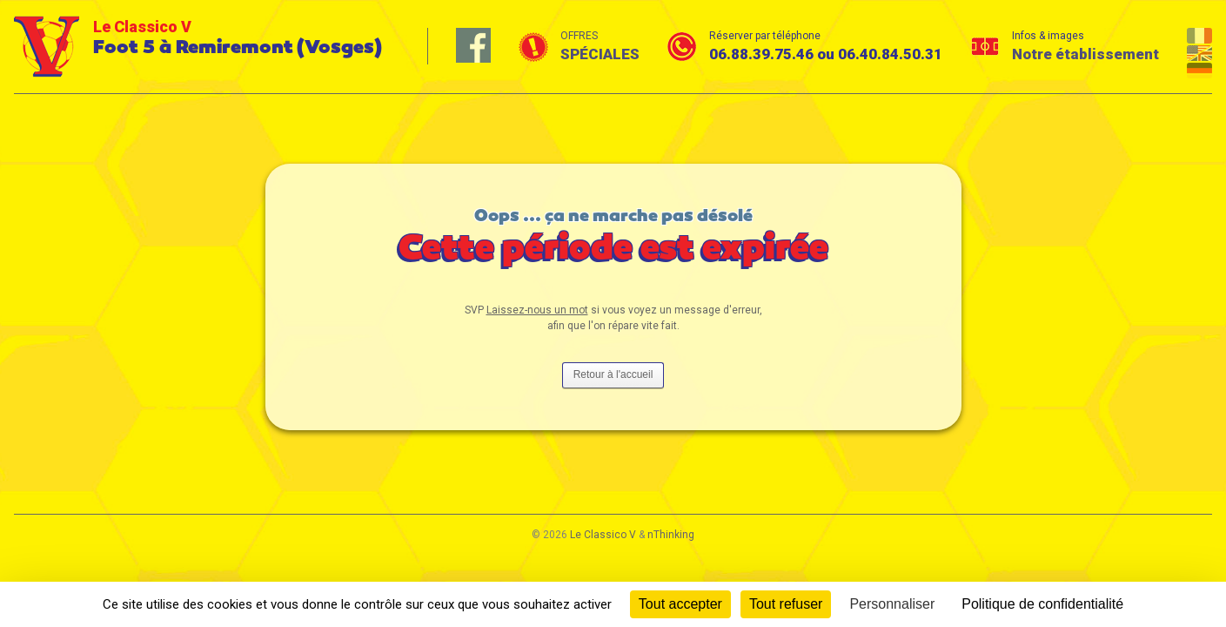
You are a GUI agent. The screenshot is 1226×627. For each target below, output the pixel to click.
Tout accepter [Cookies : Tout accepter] (680, 604)
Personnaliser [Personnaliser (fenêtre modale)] (892, 604)
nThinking (670, 535)
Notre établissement (1085, 54)
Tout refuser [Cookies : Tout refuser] (785, 604)
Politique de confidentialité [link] (1042, 604)
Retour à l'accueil (613, 374)
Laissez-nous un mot (537, 310)
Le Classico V (603, 535)
